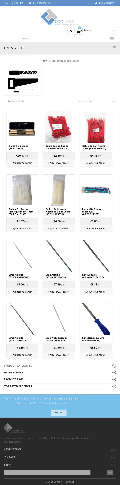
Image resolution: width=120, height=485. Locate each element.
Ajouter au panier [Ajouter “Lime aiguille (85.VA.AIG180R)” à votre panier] (22, 354)
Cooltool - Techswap (64, 481)
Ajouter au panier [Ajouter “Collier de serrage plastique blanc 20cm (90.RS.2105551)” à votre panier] (59, 228)
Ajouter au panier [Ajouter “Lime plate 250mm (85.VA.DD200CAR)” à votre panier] (59, 354)
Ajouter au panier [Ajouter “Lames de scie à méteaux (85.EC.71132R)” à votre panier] (95, 228)
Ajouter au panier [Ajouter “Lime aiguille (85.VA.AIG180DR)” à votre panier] (59, 291)
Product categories (18, 365)
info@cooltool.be (41, 2)
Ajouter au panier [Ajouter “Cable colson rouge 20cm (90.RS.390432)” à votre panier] (95, 162)
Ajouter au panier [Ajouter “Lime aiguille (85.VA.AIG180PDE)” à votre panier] (95, 291)
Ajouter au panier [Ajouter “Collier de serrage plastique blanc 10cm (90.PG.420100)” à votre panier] (22, 228)
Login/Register (106, 2)
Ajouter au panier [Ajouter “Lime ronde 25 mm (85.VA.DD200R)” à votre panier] (95, 354)
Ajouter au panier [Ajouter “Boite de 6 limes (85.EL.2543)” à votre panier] (22, 162)
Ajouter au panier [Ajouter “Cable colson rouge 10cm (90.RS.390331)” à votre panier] (59, 162)
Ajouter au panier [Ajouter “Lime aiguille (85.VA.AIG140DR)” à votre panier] (22, 291)
